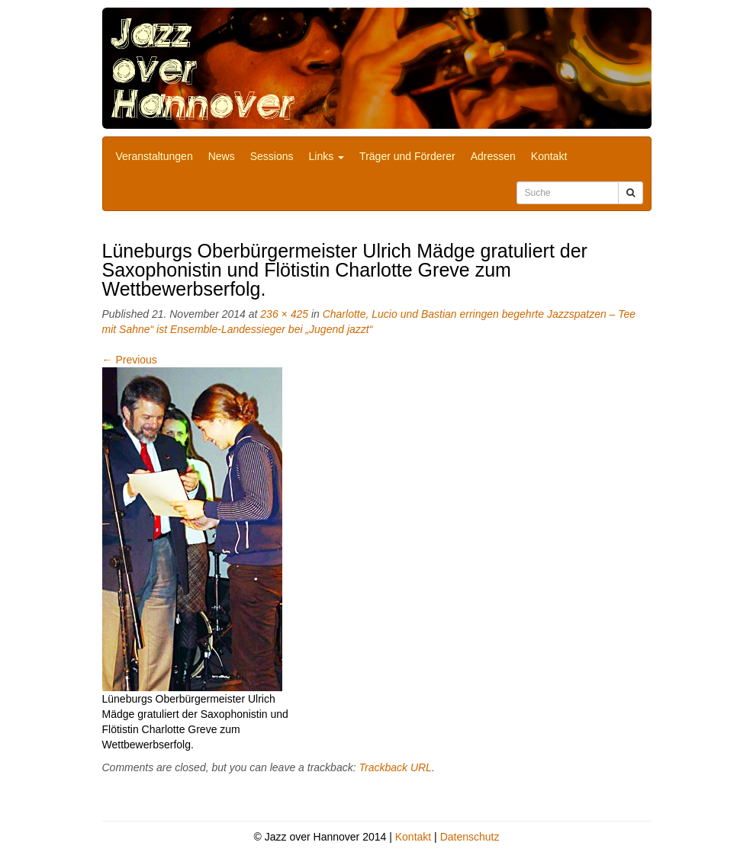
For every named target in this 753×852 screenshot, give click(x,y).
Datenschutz (470, 837)
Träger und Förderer (407, 156)
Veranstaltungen (154, 156)
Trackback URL (395, 767)
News (221, 156)
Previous (129, 360)
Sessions (272, 156)
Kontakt (549, 156)
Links (327, 156)
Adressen (493, 156)
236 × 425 (284, 314)
